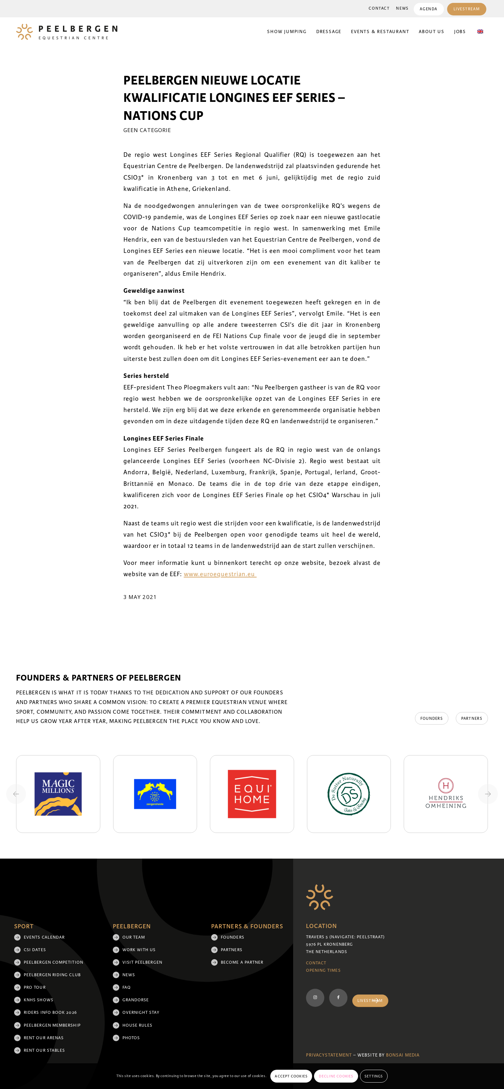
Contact (379, 8)
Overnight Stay (140, 1012)
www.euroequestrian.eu (220, 574)
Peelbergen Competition (53, 962)
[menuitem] (379, 8)
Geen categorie (147, 130)
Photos (131, 1037)
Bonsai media (402, 1055)
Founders (232, 937)
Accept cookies (291, 1076)
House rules (137, 1025)
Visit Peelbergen (142, 962)
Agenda (428, 9)
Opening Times (323, 970)
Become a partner (242, 962)
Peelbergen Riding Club (52, 974)
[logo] (66, 31)
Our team (133, 937)
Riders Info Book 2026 (50, 1012)
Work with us (139, 949)
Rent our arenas (44, 1037)
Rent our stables (44, 1050)
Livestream (466, 9)
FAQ (126, 987)
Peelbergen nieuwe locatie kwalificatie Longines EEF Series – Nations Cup (234, 98)
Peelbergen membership (52, 1025)
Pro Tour (35, 987)
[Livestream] (370, 1001)
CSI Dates (35, 949)
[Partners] (472, 718)
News (402, 8)
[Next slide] (488, 794)
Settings (373, 1076)
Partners (231, 949)
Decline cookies (336, 1076)
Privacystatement (329, 1055)
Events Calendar (44, 937)
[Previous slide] (16, 794)
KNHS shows (38, 1000)
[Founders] (430, 718)
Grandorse (135, 1000)
